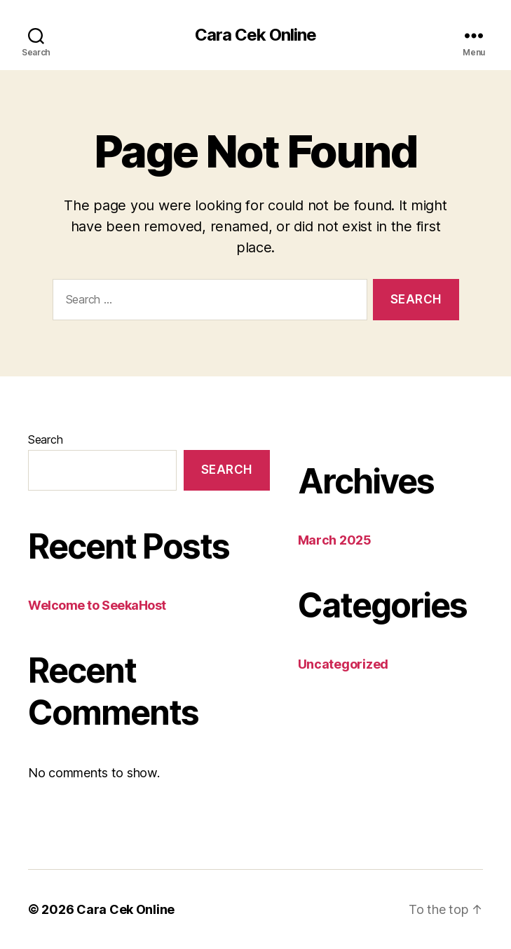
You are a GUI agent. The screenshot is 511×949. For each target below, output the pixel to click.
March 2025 (335, 540)
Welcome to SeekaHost (97, 605)
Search (45, 439)
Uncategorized (343, 664)
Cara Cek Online (255, 35)
